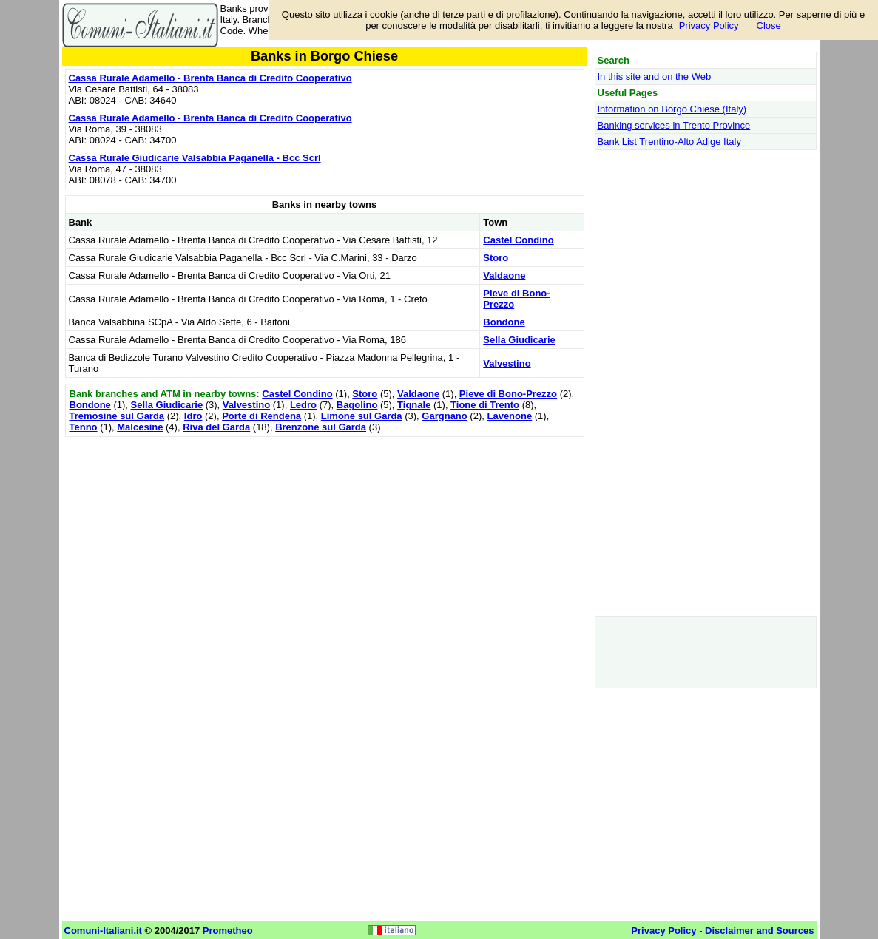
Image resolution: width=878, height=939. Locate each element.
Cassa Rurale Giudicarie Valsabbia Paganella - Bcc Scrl (195, 157)
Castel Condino (518, 239)
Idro (193, 415)
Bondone (503, 322)
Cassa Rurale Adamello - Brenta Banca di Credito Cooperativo (210, 78)
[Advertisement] (324, 544)
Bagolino (357, 404)
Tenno (84, 427)
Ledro (303, 404)
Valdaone (504, 275)
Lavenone (509, 415)
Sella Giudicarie (519, 339)
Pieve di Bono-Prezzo (508, 393)
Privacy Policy (709, 25)
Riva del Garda (216, 427)
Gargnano (444, 415)
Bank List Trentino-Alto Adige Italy (669, 141)
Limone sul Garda (361, 415)
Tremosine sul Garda (117, 415)
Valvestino (506, 363)
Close (769, 25)
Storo (495, 257)
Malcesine (140, 427)
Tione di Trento (484, 404)
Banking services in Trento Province (674, 125)
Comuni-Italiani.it (103, 930)
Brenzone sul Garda (320, 427)
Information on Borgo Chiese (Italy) (672, 109)
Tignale (413, 404)
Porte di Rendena (261, 415)
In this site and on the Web (655, 76)
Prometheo (228, 930)
